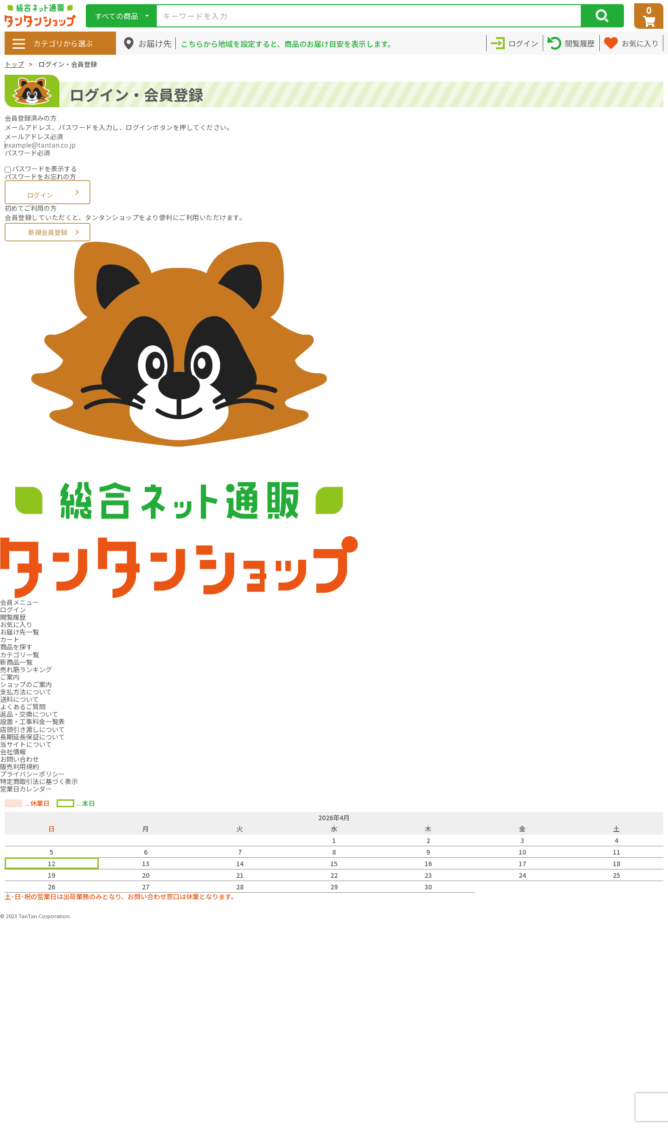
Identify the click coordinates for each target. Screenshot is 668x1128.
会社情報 (13, 751)
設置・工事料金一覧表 (32, 721)
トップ (14, 64)
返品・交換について (29, 714)
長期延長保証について (32, 736)
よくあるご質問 (22, 706)
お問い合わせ (19, 759)
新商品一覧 (16, 662)
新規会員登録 (47, 232)
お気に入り (16, 624)
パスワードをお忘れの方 (40, 176)
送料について (19, 699)
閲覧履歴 (13, 617)
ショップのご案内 (26, 684)
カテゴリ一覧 (19, 654)
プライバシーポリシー (32, 773)
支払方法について (26, 691)
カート (9, 639)
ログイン (47, 193)
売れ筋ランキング (26, 669)
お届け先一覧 (19, 631)
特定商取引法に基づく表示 (39, 781)
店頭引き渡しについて (32, 729)
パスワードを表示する (44, 168)
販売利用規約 (19, 766)
